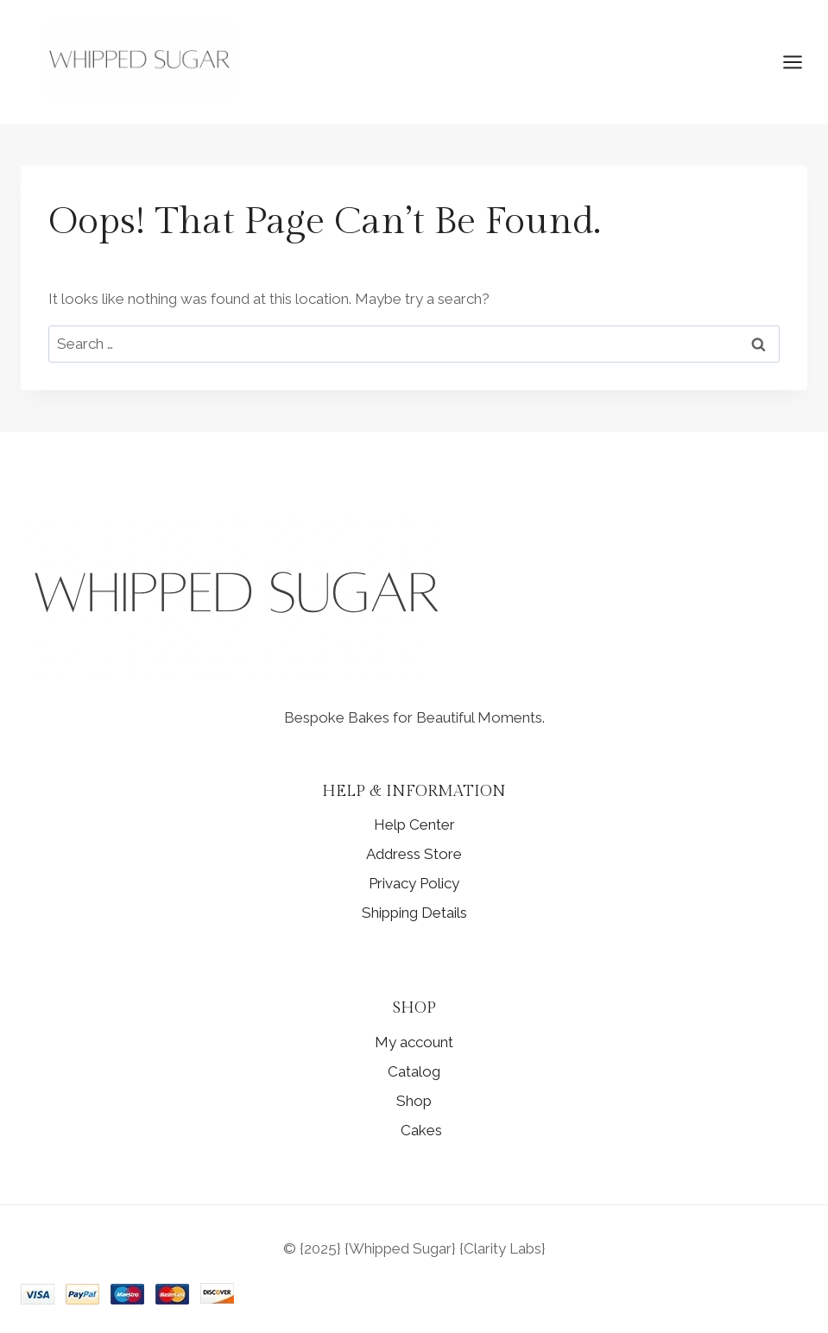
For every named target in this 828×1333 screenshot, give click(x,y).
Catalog (414, 1071)
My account (414, 1042)
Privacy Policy (414, 883)
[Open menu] (801, 63)
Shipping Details (414, 912)
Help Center (414, 824)
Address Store (414, 853)
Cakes (421, 1130)
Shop (414, 1100)
